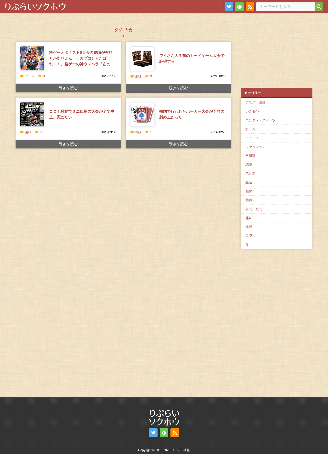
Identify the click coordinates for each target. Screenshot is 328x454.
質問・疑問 (253, 209)
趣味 (138, 76)
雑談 (138, 132)
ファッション (255, 147)
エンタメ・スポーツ (260, 120)
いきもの (252, 111)
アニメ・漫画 (255, 102)
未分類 (250, 173)
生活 (248, 182)
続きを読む (68, 88)
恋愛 (248, 164)
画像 (248, 191)
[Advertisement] (276, 53)
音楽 (248, 236)
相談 (248, 200)
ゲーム (29, 76)
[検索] (319, 6)
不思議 (250, 156)
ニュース (252, 138)
